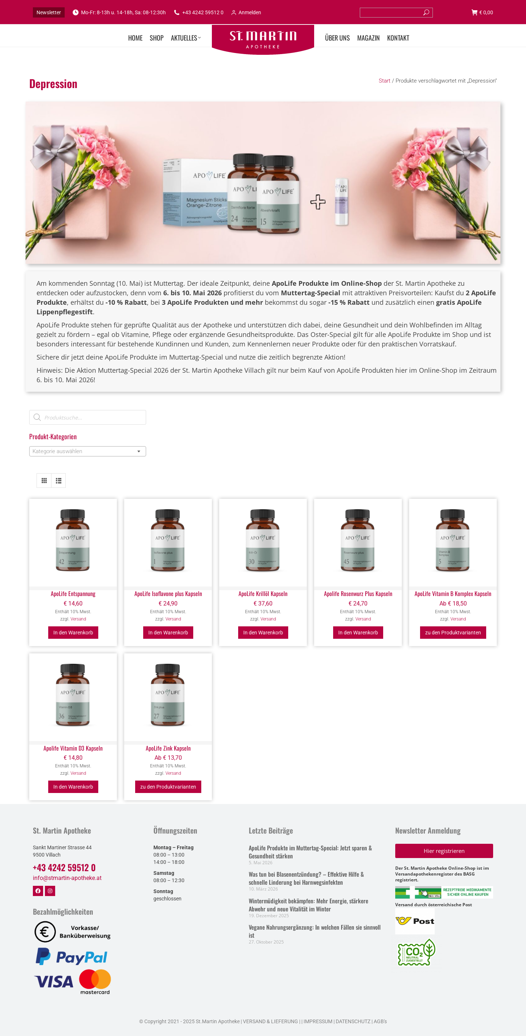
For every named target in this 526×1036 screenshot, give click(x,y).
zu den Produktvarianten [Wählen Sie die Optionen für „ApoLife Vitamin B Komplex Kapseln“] (453, 632)
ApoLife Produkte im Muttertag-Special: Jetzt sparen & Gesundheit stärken (310, 851)
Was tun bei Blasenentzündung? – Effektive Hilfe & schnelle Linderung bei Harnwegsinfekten (306, 878)
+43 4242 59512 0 (198, 12)
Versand (78, 619)
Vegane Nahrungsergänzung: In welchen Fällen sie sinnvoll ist (315, 931)
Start (384, 80)
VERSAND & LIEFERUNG (270, 1021)
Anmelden (246, 12)
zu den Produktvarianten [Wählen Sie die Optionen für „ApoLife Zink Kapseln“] (168, 787)
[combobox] (87, 451)
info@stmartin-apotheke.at (67, 877)
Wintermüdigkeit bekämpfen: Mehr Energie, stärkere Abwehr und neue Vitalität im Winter (308, 904)
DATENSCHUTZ (352, 1021)
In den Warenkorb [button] (73, 632)
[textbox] (59, 451)
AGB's (380, 1021)
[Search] (396, 13)
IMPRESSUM (318, 1021)
